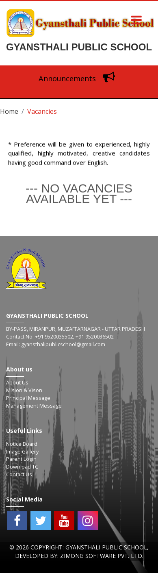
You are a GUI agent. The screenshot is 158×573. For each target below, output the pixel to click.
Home (9, 111)
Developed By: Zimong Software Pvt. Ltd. (79, 556)
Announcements (79, 78)
